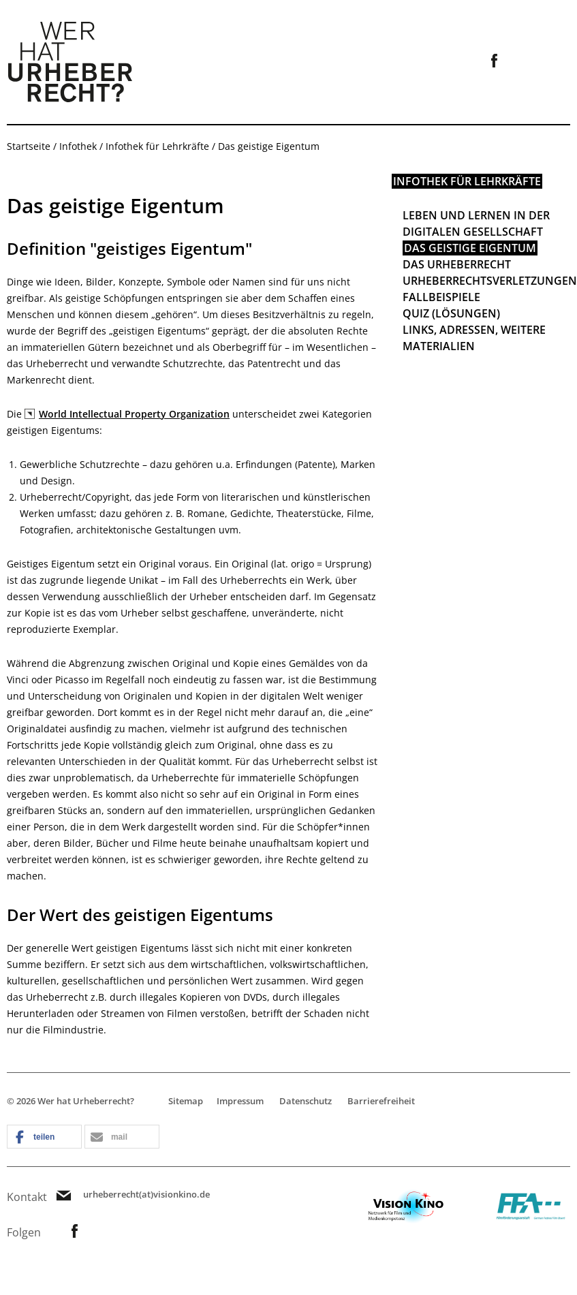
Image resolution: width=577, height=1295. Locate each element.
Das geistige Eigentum (470, 247)
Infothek (78, 146)
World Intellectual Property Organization (134, 413)
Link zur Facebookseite (494, 60)
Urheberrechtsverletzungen (490, 280)
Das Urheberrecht (457, 264)
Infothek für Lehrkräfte (157, 146)
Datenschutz (305, 1101)
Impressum (240, 1101)
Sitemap (185, 1101)
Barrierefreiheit (381, 1101)
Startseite (28, 146)
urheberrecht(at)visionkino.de (146, 1194)
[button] (44, 1137)
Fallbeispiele (441, 297)
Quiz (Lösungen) (451, 313)
